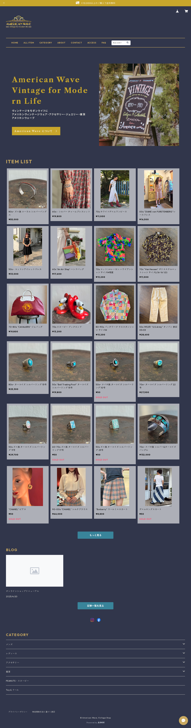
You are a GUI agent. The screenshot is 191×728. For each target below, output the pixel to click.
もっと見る (95, 535)
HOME (14, 42)
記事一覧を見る (95, 605)
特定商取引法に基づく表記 (43, 712)
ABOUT (61, 42)
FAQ (104, 42)
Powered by (96, 722)
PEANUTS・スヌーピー (17, 680)
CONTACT (76, 42)
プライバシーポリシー (17, 712)
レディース (11, 653)
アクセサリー (12, 662)
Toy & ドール (12, 690)
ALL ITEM (29, 42)
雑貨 (8, 671)
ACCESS (91, 42)
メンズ (9, 644)
